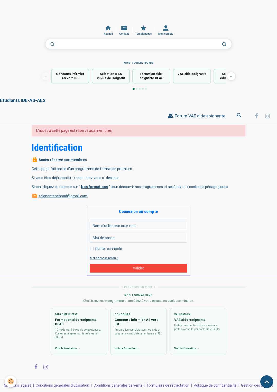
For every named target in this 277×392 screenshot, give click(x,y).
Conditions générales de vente (118, 385)
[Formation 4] (143, 89)
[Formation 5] (146, 89)
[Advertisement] (93, 11)
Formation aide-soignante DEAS (151, 76)
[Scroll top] (266, 381)
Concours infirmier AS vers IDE (70, 76)
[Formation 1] (134, 89)
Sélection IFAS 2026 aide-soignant (111, 76)
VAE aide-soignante (192, 74)
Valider (138, 268)
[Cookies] (11, 381)
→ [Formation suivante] (231, 76)
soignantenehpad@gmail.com (63, 196)
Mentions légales (17, 385)
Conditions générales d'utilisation (62, 385)
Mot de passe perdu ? (104, 258)
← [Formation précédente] (46, 76)
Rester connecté (108, 249)
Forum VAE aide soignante (196, 116)
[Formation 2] (136, 89)
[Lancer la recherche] (224, 44)
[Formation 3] (140, 89)
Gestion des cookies (257, 385)
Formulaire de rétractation (168, 385)
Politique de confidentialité (215, 385)
